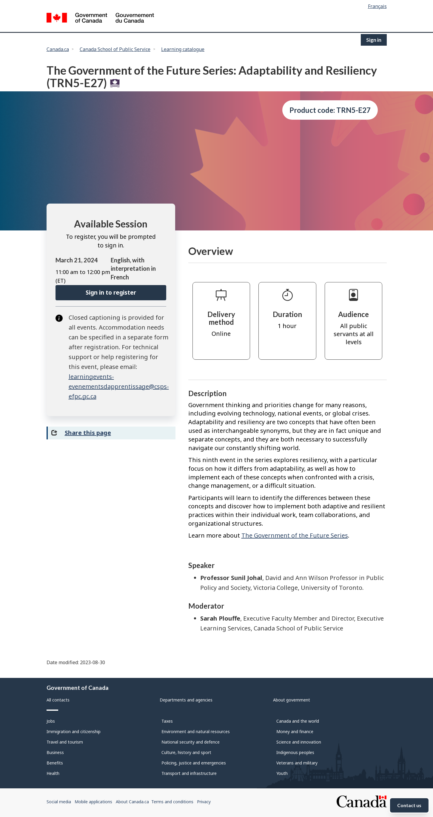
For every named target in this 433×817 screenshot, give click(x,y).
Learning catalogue (182, 49)
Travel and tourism (65, 742)
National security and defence (190, 742)
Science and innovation (298, 742)
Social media (59, 801)
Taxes (167, 721)
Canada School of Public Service (115, 49)
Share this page (88, 433)
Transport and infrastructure (189, 773)
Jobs (51, 721)
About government (291, 700)
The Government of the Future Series (294, 535)
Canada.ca (58, 49)
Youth (282, 773)
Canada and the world (297, 721)
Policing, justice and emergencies (193, 763)
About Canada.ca (132, 801)
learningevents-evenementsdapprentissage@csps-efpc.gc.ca (119, 386)
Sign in (373, 40)
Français (377, 6)
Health (53, 773)
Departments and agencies (186, 700)
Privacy (204, 801)
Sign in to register (111, 292)
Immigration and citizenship (74, 731)
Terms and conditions (172, 801)
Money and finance (294, 731)
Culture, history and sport (186, 752)
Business (55, 752)
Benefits (55, 763)
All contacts (58, 700)
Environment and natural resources (195, 731)
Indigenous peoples (295, 752)
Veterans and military (297, 763)
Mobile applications (93, 801)
